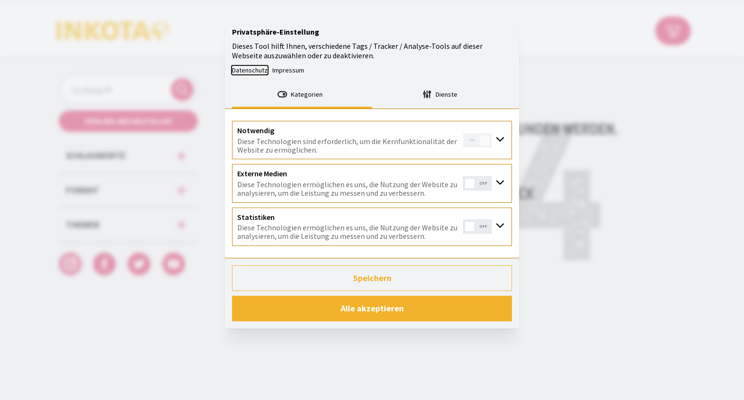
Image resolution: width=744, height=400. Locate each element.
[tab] (302, 95)
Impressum (288, 70)
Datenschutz (250, 70)
